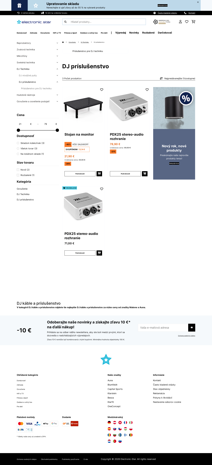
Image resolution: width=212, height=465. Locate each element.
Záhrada (21, 384)
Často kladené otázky (167, 13)
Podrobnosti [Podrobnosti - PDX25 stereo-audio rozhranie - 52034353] (80, 256)
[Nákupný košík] (193, 21)
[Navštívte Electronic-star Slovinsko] (120, 441)
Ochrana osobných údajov (185, 336)
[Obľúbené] (186, 21)
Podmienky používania (86, 459)
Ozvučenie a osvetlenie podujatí (33, 101)
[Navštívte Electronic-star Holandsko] (109, 441)
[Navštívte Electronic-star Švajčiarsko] (120, 422)
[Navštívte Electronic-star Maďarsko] (125, 428)
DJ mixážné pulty (28, 75)
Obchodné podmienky (59, 459)
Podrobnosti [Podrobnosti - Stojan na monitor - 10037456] (80, 177)
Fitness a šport (24, 397)
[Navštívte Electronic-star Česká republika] (120, 428)
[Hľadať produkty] (104, 21)
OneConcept (114, 406)
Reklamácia (159, 393)
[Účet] (180, 21)
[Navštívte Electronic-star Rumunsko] (109, 435)
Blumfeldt (112, 384)
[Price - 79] (50, 124)
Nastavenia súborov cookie (167, 402)
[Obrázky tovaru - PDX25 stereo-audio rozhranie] (129, 111)
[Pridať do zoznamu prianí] (101, 92)
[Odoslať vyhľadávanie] (65, 21)
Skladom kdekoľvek (32, 143)
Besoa (111, 397)
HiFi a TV (21, 393)
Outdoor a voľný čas (27, 402)
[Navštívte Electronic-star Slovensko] (114, 428)
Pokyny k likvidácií (162, 397)
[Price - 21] (25, 124)
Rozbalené (174, 32)
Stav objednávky (161, 389)
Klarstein (112, 393)
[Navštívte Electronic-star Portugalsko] (114, 441)
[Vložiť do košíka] (99, 177)
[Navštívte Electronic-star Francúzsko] (125, 422)
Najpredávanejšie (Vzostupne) (177, 82)
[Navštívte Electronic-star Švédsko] (120, 435)
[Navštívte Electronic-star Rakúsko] (114, 422)
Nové (25, 169)
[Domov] (65, 42)
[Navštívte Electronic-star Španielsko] (109, 428)
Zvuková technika (26, 49)
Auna (110, 380)
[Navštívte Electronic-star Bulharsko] (114, 435)
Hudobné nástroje (26, 95)
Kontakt (191, 13)
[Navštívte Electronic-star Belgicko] (130, 435)
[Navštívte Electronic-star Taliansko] (130, 422)
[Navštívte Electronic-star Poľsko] (130, 428)
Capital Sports (115, 389)
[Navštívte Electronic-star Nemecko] (109, 422)
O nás (105, 459)
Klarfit (111, 402)
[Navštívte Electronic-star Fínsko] (125, 435)
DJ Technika (23, 69)
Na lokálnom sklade (32, 154)
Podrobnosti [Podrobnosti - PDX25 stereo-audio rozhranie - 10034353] (125, 177)
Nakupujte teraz (158, 5)
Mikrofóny (22, 56)
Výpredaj (146, 32)
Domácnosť (23, 380)
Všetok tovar (29, 148)
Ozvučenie (22, 189)
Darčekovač (190, 32)
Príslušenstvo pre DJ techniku (36, 88)
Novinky (160, 32)
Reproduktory (24, 43)
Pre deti (21, 406)
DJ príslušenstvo (27, 82)
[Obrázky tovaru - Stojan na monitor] (83, 111)
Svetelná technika (26, 62)
